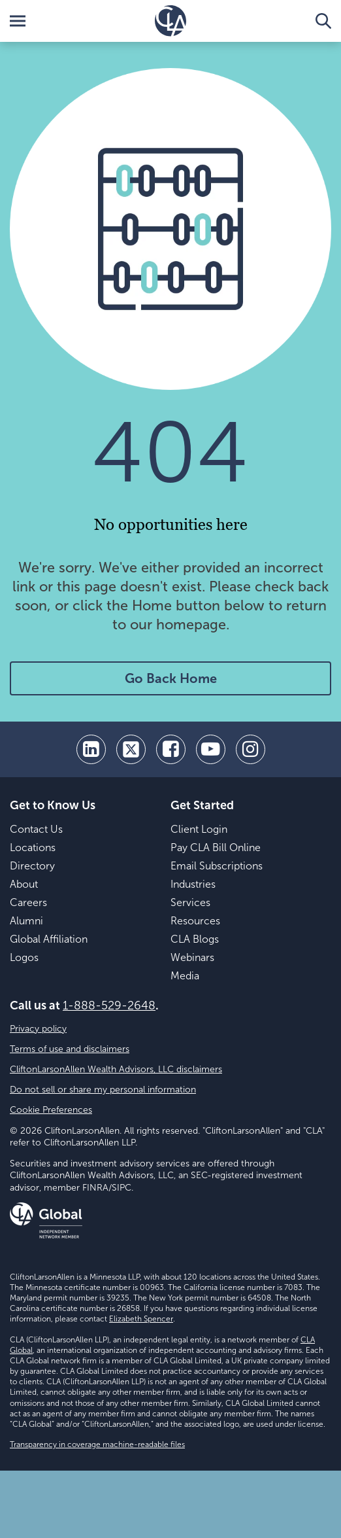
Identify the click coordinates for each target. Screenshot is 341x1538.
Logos (24, 957)
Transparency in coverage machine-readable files (97, 1444)
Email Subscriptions (216, 865)
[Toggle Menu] (17, 21)
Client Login (198, 829)
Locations (33, 847)
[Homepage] (170, 21)
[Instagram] (250, 749)
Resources (195, 920)
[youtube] (210, 749)
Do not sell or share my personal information (103, 1089)
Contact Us (36, 829)
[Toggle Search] (323, 21)
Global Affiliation (49, 939)
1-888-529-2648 (109, 1005)
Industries (193, 884)
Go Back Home (171, 678)
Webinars (192, 957)
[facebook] (171, 749)
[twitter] (131, 749)
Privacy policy (38, 1029)
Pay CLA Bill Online (215, 847)
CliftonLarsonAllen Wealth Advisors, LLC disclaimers (116, 1069)
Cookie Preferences (51, 1110)
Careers (28, 902)
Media (184, 975)
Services (190, 902)
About (24, 884)
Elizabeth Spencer (141, 1318)
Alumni (26, 920)
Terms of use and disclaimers (69, 1049)
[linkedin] (91, 749)
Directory (32, 865)
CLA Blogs (194, 939)
